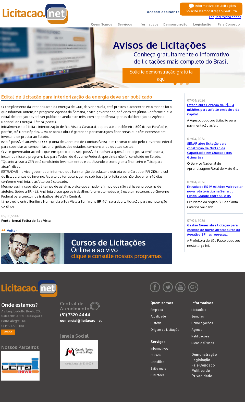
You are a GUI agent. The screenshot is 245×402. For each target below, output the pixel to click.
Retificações (200, 336)
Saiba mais (158, 368)
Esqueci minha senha (225, 17)
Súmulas (197, 316)
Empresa (157, 310)
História (156, 323)
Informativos (148, 24)
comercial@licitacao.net (81, 321)
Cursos (156, 355)
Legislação (202, 24)
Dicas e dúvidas (202, 343)
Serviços (125, 24)
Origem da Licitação (165, 330)
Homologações (202, 323)
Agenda (196, 330)
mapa (8, 332)
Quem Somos (101, 24)
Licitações (198, 310)
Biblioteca (158, 375)
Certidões (157, 362)
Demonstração (175, 24)
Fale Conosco (229, 24)
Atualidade (158, 316)
